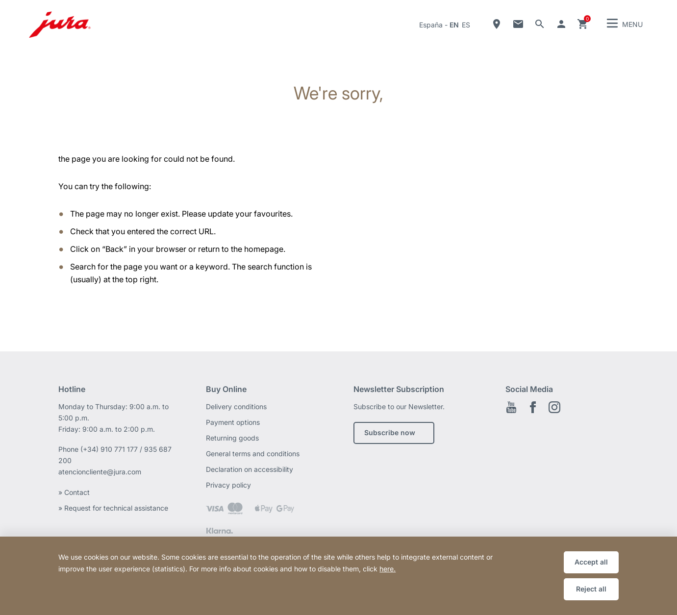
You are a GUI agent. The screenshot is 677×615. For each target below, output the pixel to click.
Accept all (591, 562)
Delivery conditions (236, 406)
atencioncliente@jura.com (99, 471)
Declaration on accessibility (249, 469)
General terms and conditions (253, 453)
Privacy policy (228, 485)
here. (387, 569)
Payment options (233, 422)
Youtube (511, 407)
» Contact (75, 492)
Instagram (554, 407)
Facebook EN (533, 407)
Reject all (591, 589)
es (466, 25)
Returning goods (232, 438)
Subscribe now (389, 432)
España (431, 25)
